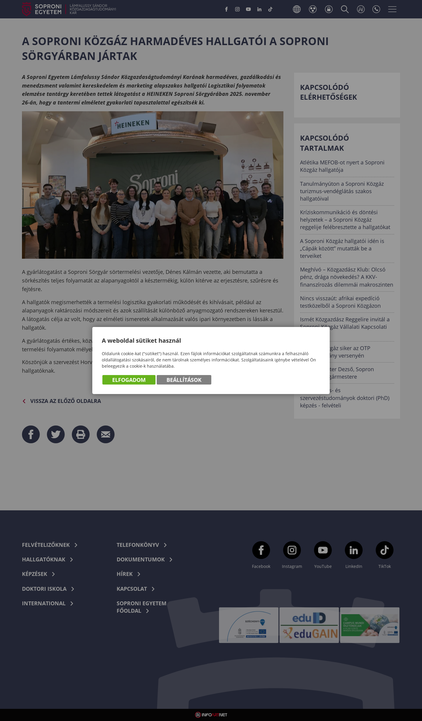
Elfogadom (129, 379)
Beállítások (184, 379)
